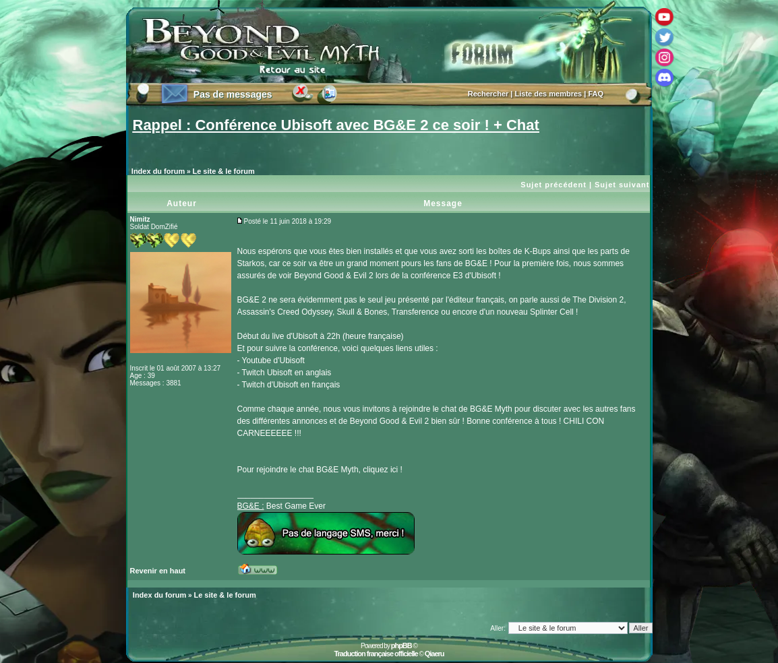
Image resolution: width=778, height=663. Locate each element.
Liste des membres (548, 94)
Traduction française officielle (375, 654)
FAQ (595, 94)
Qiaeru (434, 654)
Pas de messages (232, 94)
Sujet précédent (553, 185)
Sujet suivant (622, 185)
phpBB (401, 645)
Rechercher (488, 94)
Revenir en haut (158, 571)
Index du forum (158, 171)
